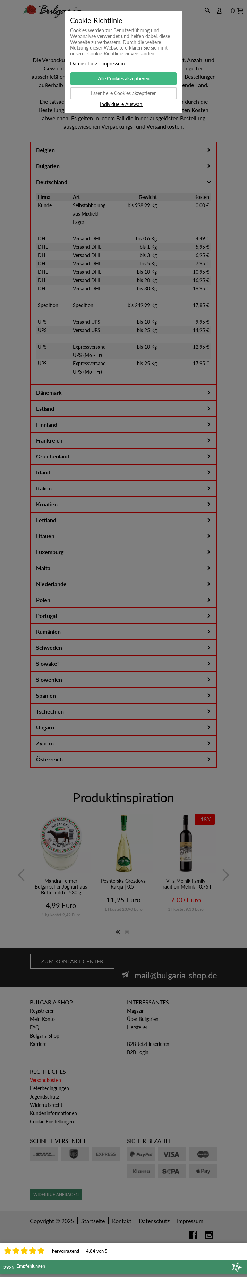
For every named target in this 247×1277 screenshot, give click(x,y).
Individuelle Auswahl (121, 104)
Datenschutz (83, 64)
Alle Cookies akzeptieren (124, 78)
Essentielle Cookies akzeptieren (124, 93)
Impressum (113, 64)
